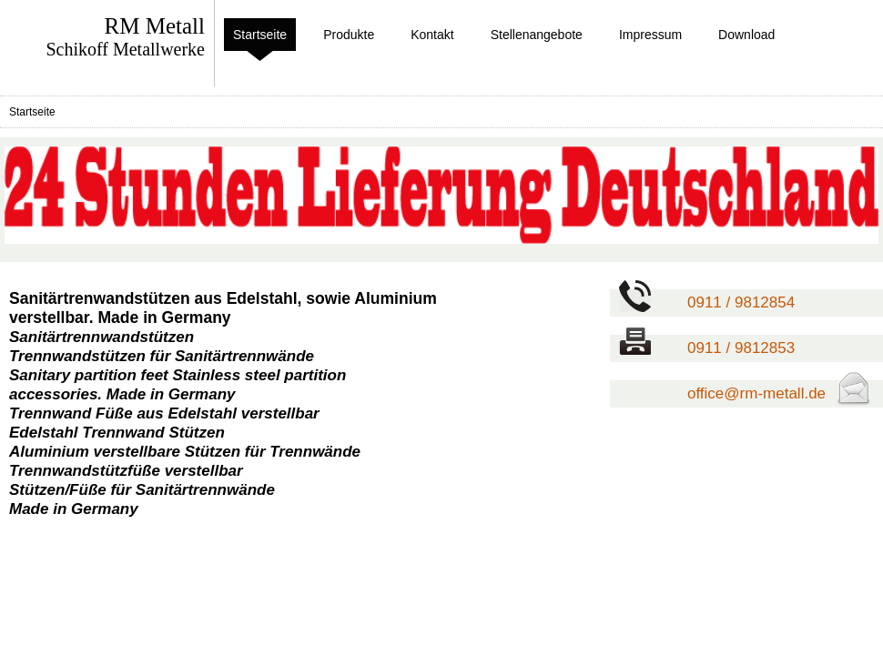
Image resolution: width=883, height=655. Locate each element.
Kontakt (432, 34)
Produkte (348, 34)
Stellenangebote (537, 34)
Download (746, 34)
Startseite (260, 34)
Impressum (650, 34)
